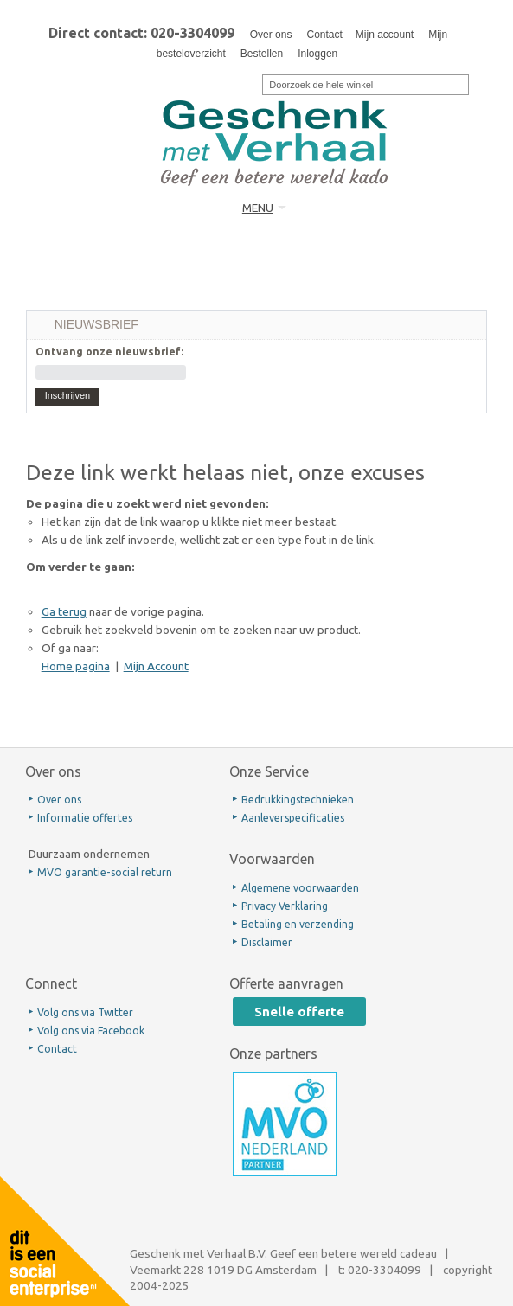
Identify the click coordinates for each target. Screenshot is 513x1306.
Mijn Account (156, 666)
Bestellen (261, 54)
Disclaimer (266, 942)
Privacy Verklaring (284, 906)
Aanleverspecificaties (292, 817)
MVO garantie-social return (104, 872)
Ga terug (64, 611)
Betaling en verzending (297, 924)
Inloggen (317, 54)
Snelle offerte (299, 1011)
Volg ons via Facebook (90, 1030)
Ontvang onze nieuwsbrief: (109, 351)
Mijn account (385, 35)
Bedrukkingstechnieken (297, 799)
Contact (324, 35)
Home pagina (76, 666)
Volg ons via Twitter (85, 1012)
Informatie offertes (84, 817)
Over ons (271, 35)
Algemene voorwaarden (300, 887)
